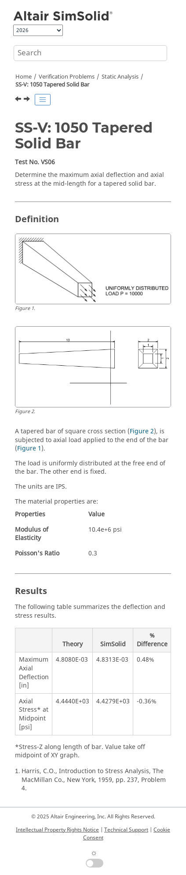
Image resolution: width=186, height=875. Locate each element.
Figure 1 (29, 448)
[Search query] (90, 53)
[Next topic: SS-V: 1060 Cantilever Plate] (27, 100)
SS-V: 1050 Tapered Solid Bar (52, 85)
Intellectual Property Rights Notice (57, 830)
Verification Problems (67, 77)
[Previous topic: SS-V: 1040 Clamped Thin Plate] (18, 100)
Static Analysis (120, 77)
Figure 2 (142, 431)
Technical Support (126, 830)
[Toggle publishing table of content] (43, 99)
